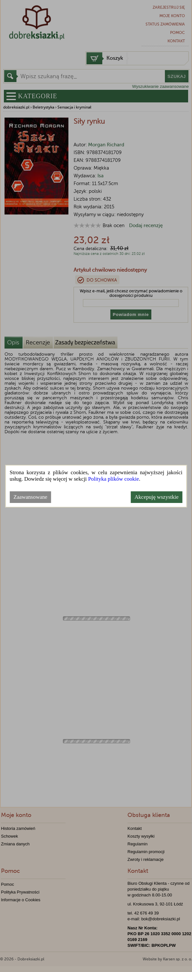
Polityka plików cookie (113, 479)
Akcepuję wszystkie (156, 497)
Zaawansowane (30, 497)
